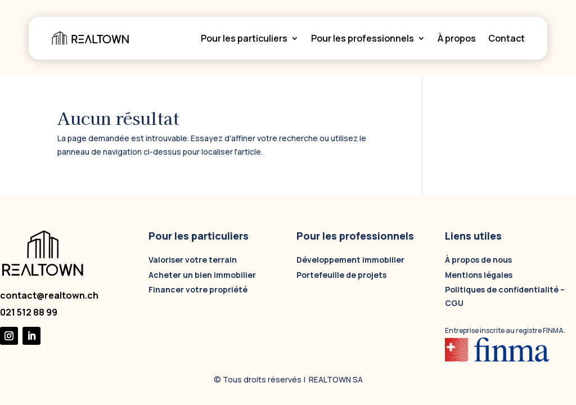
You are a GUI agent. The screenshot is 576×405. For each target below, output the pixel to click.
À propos (457, 38)
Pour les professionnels (362, 38)
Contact (506, 38)
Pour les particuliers (244, 38)
